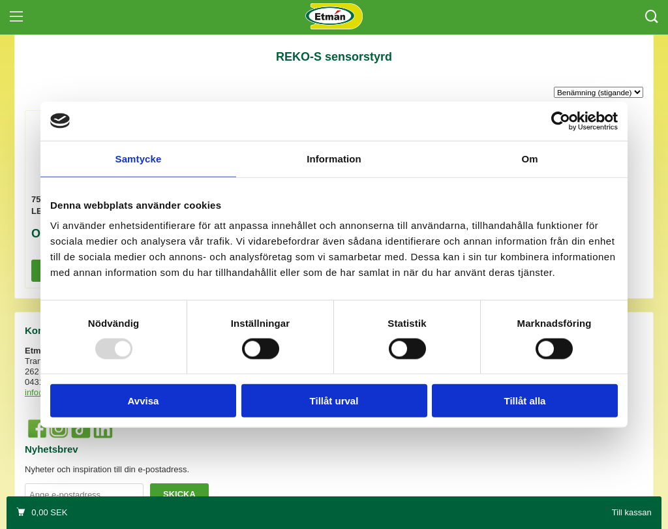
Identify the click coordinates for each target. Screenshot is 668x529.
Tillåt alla (525, 400)
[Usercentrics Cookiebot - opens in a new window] (561, 120)
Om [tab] (529, 158)
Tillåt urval (334, 400)
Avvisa (143, 400)
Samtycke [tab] (138, 158)
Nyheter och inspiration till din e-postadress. (107, 469)
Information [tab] (334, 158)
